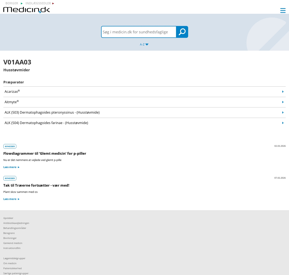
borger (11, 3)
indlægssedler (38, 3)
